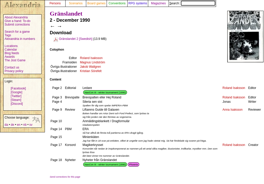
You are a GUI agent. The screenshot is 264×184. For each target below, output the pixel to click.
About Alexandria (16, 17)
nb (25, 124)
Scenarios (75, 3)
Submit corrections (17, 24)
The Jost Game (15, 60)
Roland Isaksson (91, 58)
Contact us (12, 67)
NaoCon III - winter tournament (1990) (105, 92)
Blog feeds (12, 53)
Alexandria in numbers (20, 39)
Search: (192, 3)
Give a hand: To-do (17, 21)
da (6, 124)
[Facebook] (18, 88)
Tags (8, 35)
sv (30, 124)
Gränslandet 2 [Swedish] (75, 39)
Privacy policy (14, 71)
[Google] (16, 92)
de (12, 124)
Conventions (117, 3)
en (18, 124)
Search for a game (17, 31)
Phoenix (133, 164)
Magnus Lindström (92, 62)
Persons (55, 3)
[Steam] (16, 100)
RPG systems (137, 3)
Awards (10, 57)
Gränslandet (66, 13)
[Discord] (17, 104)
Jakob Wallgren (90, 66)
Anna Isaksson (232, 109)
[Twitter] (16, 96)
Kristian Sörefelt (91, 71)
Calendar (11, 49)
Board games (96, 3)
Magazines (158, 3)
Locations (11, 46)
